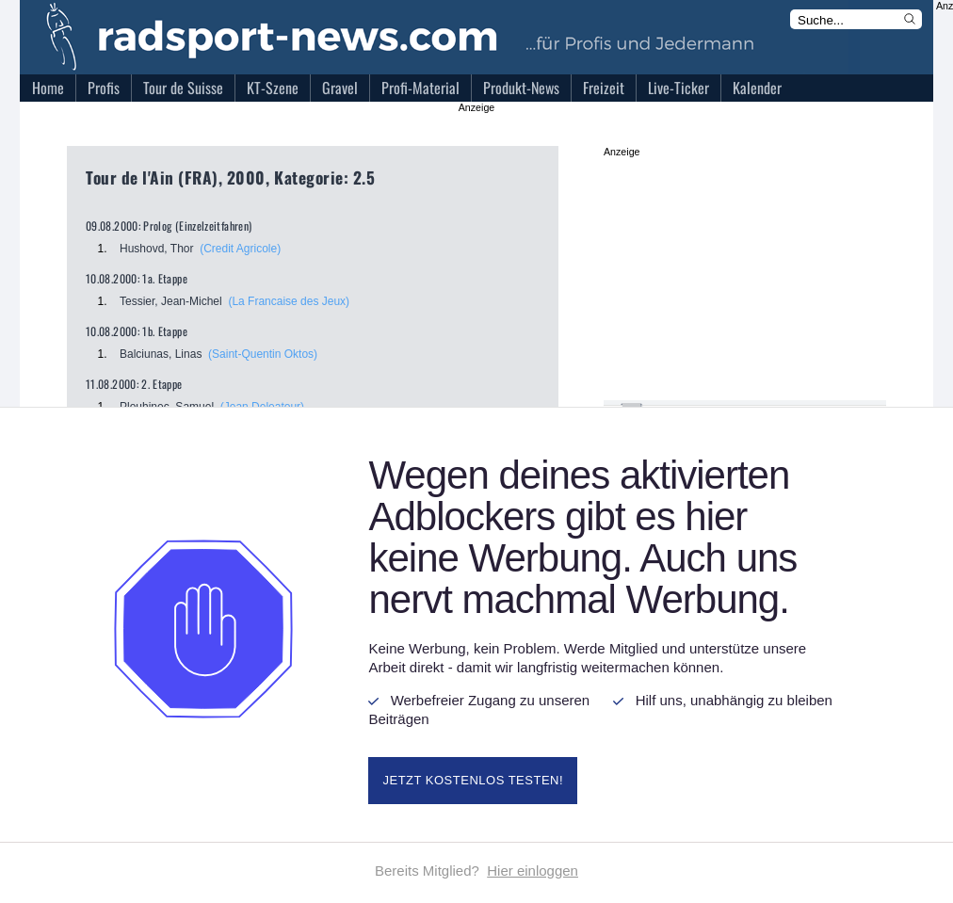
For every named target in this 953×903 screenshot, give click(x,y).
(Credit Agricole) (240, 248)
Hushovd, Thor (157, 248)
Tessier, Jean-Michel (171, 301)
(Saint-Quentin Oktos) (262, 354)
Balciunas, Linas (161, 354)
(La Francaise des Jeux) (288, 301)
